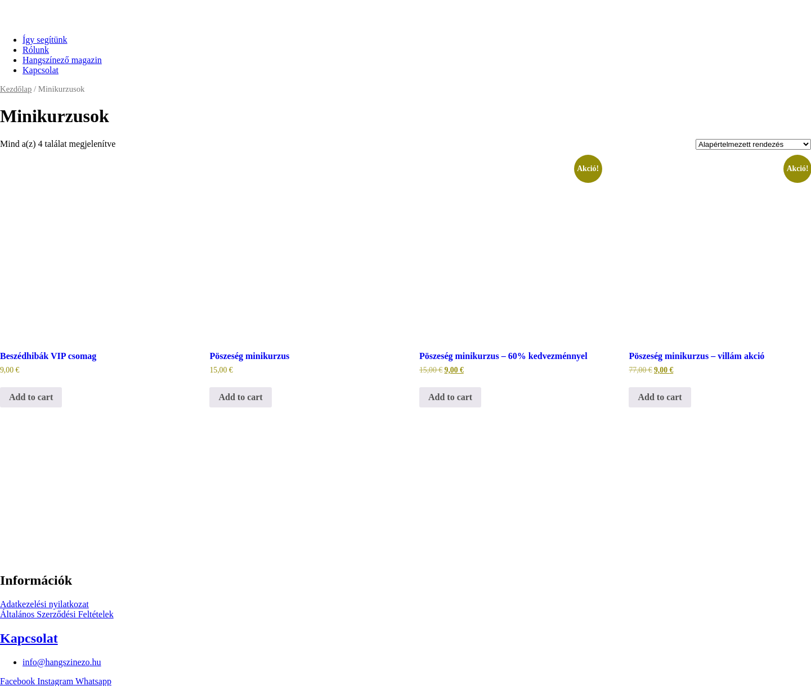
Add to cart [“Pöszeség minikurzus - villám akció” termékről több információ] (660, 397)
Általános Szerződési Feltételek (57, 614)
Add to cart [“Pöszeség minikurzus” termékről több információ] (240, 397)
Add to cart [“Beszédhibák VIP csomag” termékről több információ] (31, 397)
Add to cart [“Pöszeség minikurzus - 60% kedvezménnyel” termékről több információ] (450, 397)
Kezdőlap (16, 88)
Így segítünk (45, 39)
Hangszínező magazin (62, 60)
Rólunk (36, 50)
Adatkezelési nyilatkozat (44, 604)
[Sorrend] (753, 144)
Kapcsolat (41, 70)
